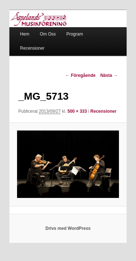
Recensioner (98, 26)
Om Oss (40, 26)
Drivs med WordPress (68, 233)
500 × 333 (69, 104)
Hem (16, 26)
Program (66, 26)
